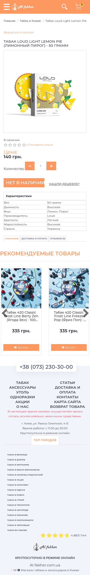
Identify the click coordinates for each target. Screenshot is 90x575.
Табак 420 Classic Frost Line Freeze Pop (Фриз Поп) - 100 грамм (69, 316)
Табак (22, 382)
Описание (12, 238)
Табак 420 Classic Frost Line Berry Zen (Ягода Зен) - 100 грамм (21, 316)
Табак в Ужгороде (17, 510)
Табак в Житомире (18, 465)
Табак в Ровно (15, 495)
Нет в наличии (25, 182)
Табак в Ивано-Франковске (23, 470)
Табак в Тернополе (18, 505)
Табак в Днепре (16, 459)
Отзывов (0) (57, 238)
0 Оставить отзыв (40, 145)
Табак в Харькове (17, 515)
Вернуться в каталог (19, 32)
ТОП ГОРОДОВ (45, 440)
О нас (22, 406)
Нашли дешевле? (64, 184)
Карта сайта (67, 401)
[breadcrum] (45, 565)
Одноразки (22, 397)
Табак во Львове (17, 530)
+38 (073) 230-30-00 (46, 367)
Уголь (22, 392)
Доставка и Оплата (34, 238)
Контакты (67, 397)
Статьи (67, 382)
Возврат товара (67, 406)
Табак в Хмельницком (20, 520)
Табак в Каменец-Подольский (25, 475)
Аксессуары (22, 387)
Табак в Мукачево (17, 485)
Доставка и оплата (67, 389)
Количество (14, 169)
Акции (22, 401)
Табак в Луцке (15, 480)
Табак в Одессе (16, 490)
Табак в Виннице (17, 454)
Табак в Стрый (15, 500)
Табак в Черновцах (18, 525)
